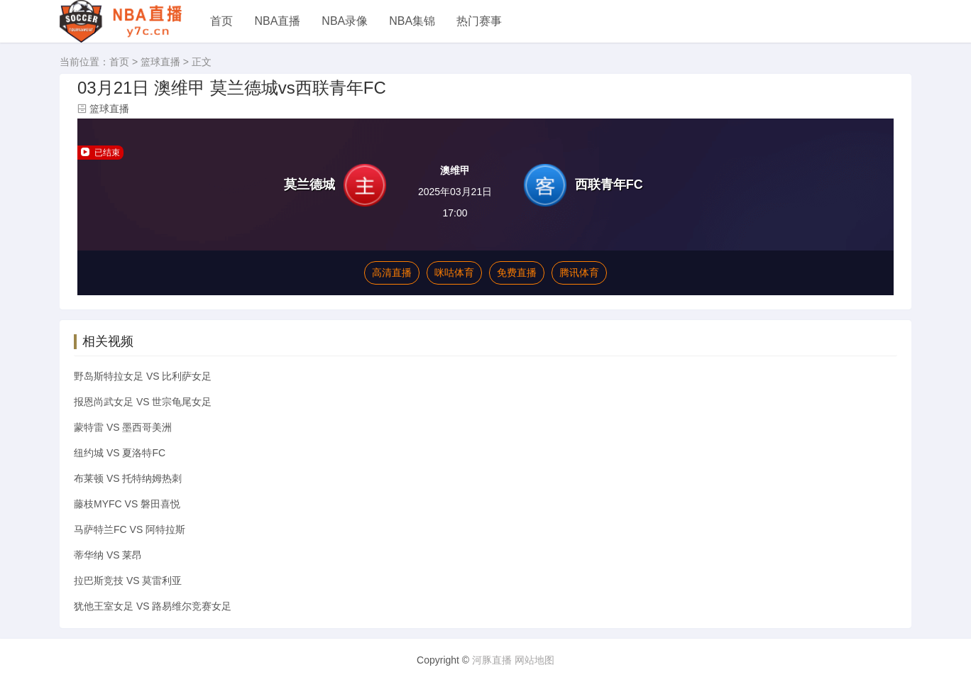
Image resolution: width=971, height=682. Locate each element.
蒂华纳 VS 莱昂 (108, 555)
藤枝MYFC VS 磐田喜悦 (127, 504)
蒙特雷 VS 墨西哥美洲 (123, 427)
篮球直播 (160, 61)
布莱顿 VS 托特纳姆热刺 (128, 478)
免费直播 (517, 272)
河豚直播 (492, 660)
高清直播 (392, 272)
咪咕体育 (454, 272)
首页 (221, 21)
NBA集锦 (412, 21)
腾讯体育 (579, 272)
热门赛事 (479, 21)
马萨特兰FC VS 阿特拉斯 (129, 529)
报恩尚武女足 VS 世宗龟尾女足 (143, 401)
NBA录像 (345, 21)
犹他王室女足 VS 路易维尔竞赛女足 (152, 606)
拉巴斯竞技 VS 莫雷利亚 (128, 580)
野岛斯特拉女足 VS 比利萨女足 (143, 376)
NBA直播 (277, 21)
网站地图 (534, 660)
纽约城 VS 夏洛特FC (119, 452)
